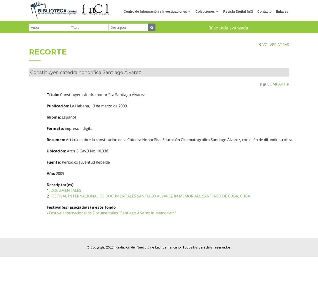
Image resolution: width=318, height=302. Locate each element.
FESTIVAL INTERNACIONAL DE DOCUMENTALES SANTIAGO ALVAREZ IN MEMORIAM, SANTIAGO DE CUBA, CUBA (169, 201)
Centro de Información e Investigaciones (155, 11)
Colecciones (205, 11)
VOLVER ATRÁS (274, 49)
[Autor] (49, 27)
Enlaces (282, 11)
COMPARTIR (274, 89)
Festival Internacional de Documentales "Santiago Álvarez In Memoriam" (131, 218)
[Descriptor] (128, 27)
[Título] (89, 27)
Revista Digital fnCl (238, 11)
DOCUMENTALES (85, 195)
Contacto (264, 11)
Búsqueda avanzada (228, 28)
